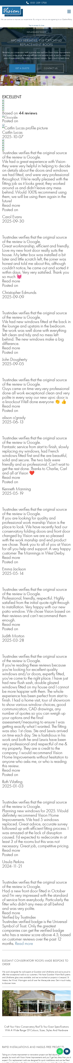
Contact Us (50, 68)
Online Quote (10, 976)
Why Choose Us (11, 967)
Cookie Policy (67, 19)
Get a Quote (22, 68)
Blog (5, 972)
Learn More (25, 610)
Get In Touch (15, 373)
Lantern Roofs (10, 1010)
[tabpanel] (36, 620)
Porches (7, 1015)
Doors (6, 1001)
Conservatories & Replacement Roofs (23, 1006)
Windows (8, 996)
